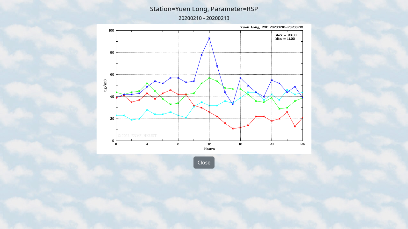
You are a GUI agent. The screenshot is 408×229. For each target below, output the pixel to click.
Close (204, 162)
